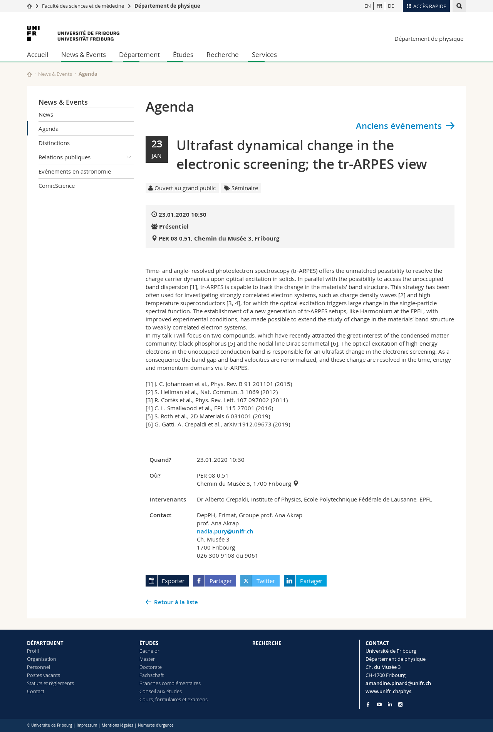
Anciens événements (399, 126)
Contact (35, 691)
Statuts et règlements (50, 683)
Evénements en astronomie (75, 171)
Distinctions (54, 143)
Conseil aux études (160, 691)
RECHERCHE (266, 643)
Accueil (37, 54)
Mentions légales (117, 725)
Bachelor (149, 650)
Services (264, 54)
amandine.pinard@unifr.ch (398, 683)
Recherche (222, 54)
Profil (33, 650)
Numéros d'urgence (156, 725)
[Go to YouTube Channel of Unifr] (379, 704)
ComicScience (57, 185)
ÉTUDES (148, 643)
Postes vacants (43, 675)
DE (391, 5)
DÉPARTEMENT (45, 643)
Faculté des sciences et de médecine (83, 5)
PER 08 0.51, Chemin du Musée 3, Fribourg (219, 238)
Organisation (41, 658)
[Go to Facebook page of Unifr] (368, 704)
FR (379, 5)
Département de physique (167, 5)
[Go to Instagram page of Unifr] (400, 704)
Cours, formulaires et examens (173, 699)
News (46, 114)
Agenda (49, 128)
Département (139, 54)
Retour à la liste (176, 602)
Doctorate (150, 666)
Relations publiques (86, 157)
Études (183, 54)
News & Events (83, 54)
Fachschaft (151, 675)
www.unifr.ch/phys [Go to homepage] (388, 691)
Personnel (38, 666)
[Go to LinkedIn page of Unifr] (390, 704)
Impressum (87, 725)
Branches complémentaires (170, 683)
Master (147, 658)
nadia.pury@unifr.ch (225, 531)
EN (367, 5)
